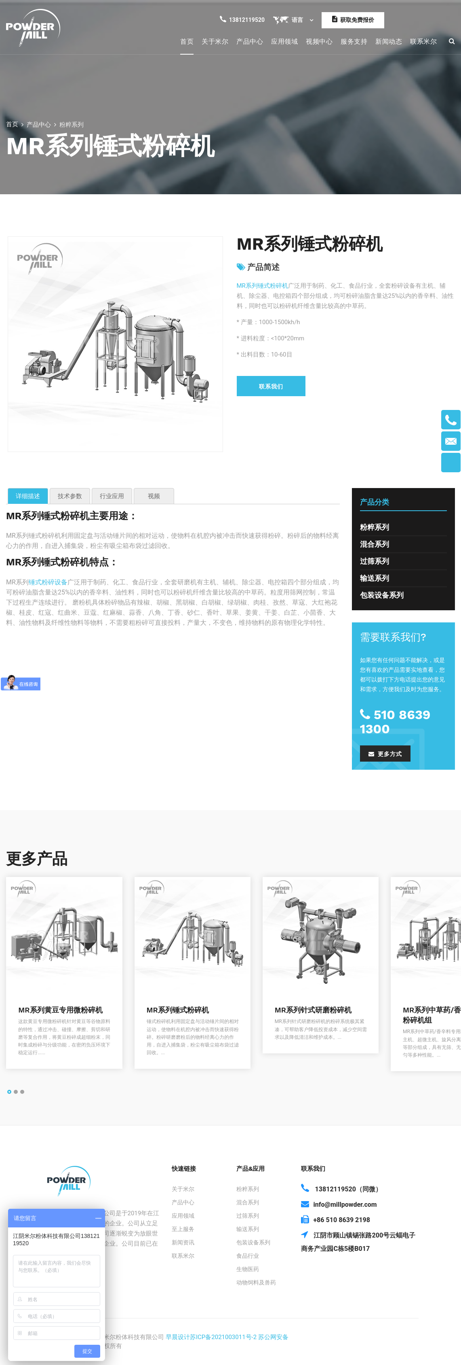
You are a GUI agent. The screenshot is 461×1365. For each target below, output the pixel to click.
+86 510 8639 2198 (335, 1219)
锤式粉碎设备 (48, 582)
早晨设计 (178, 1337)
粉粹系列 (374, 527)
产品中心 (249, 41)
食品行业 (247, 1255)
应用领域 (284, 41)
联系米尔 (423, 41)
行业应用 (112, 496)
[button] (9, 1092)
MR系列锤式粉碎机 (262, 285)
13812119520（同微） (341, 1188)
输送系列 (374, 578)
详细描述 (28, 496)
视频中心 (319, 41)
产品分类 (374, 502)
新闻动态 (388, 41)
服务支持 (354, 41)
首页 (187, 41)
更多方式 (385, 754)
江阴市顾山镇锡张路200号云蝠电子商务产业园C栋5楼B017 (358, 1241)
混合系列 (374, 544)
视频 (154, 496)
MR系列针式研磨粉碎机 (313, 1010)
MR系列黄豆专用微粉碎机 (60, 1010)
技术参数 (70, 496)
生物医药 (247, 1269)
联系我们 (271, 386)
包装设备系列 (382, 595)
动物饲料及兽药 (256, 1282)
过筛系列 (374, 561)
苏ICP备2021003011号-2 (223, 1337)
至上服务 (183, 1229)
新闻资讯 (183, 1242)
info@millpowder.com (339, 1204)
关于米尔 (215, 41)
